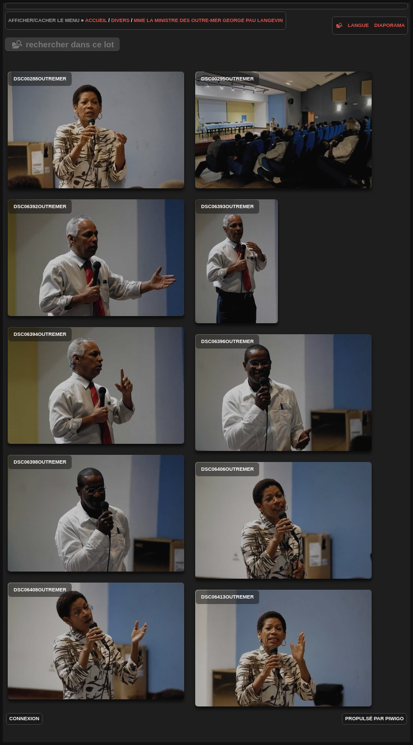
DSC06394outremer (96, 385)
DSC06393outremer (236, 261)
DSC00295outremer (283, 130)
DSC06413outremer (283, 648)
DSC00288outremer (96, 130)
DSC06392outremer (96, 257)
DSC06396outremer (283, 392)
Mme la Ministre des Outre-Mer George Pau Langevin (208, 20)
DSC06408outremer (96, 641)
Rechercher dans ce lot (70, 44)
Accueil (96, 20)
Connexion (24, 718)
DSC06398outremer (96, 513)
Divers (120, 20)
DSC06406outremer (283, 520)
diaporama (389, 25)
